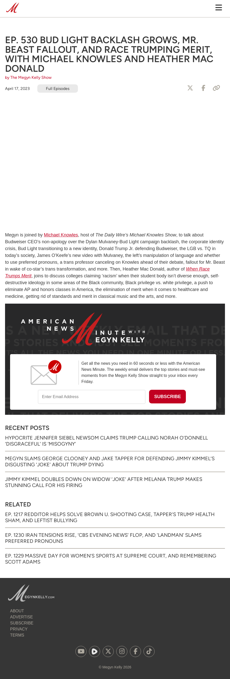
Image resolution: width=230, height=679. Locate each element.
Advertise (21, 617)
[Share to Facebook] (203, 88)
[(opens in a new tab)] (81, 651)
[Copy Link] (216, 88)
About (17, 611)
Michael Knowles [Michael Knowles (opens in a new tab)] (61, 234)
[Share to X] (190, 88)
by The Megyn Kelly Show (28, 77)
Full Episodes (57, 88)
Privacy (18, 629)
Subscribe (21, 623)
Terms (17, 635)
